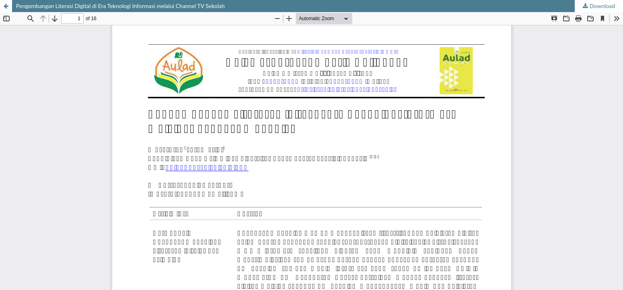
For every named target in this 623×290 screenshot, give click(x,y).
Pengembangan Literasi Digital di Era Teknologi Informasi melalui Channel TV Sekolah (120, 5)
